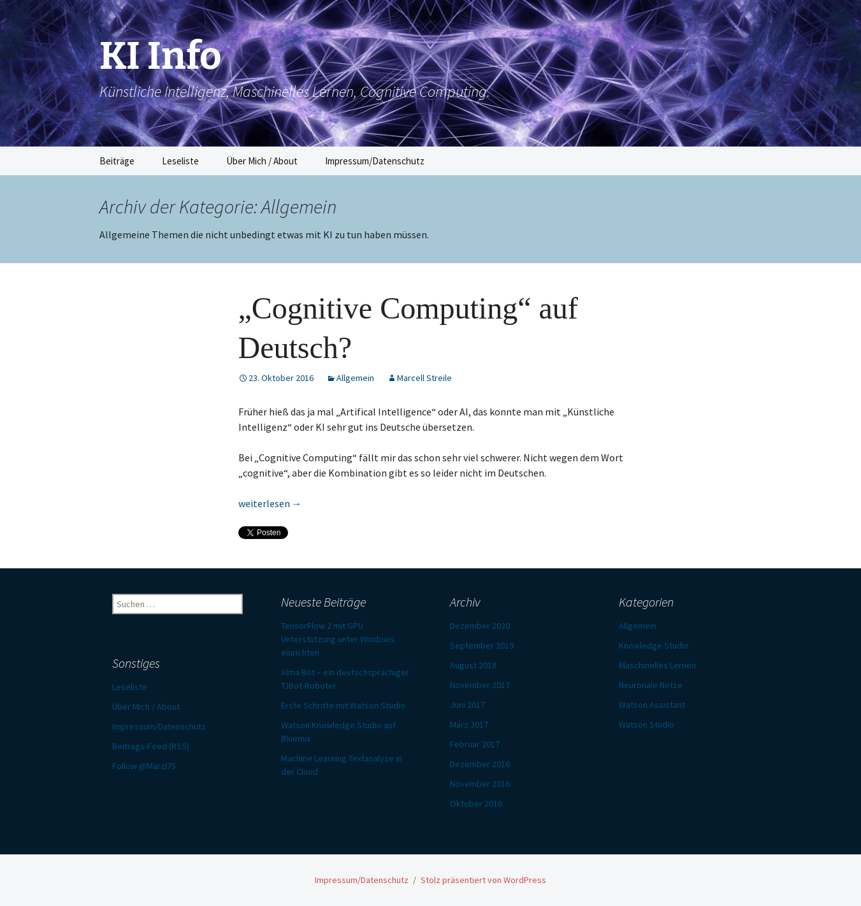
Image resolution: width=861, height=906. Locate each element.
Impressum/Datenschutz (374, 161)
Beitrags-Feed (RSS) (150, 746)
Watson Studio (646, 724)
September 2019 (482, 645)
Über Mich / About (262, 161)
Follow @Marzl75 (144, 766)
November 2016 (480, 783)
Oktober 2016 (476, 803)
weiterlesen (270, 503)
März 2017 (469, 724)
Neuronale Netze (651, 685)
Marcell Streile (424, 378)
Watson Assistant (652, 704)
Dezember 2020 (480, 625)
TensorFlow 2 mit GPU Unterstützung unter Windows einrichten (337, 639)
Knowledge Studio (654, 645)
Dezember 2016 (480, 764)
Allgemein (355, 378)
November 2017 (480, 685)
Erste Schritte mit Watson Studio (343, 705)
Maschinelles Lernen (657, 665)
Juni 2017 (467, 704)
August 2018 (473, 665)
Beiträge (116, 161)
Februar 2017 (475, 744)
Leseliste (180, 161)
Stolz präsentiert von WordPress (483, 880)
